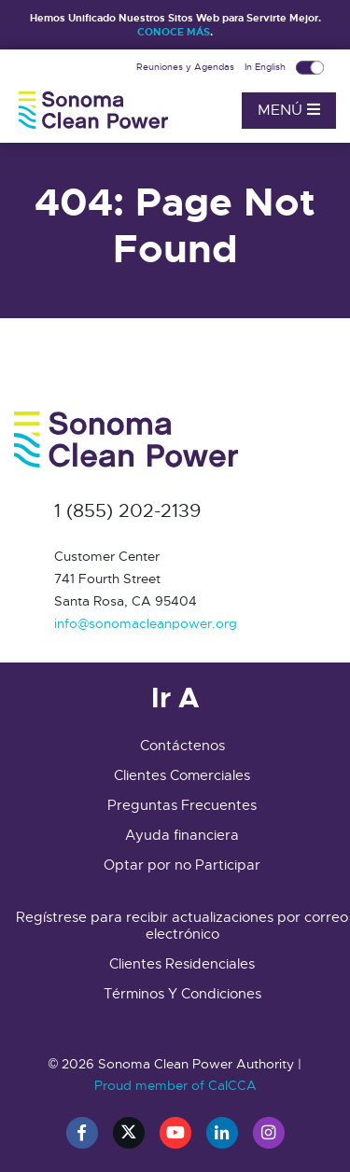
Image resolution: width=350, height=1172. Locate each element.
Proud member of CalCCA (175, 1085)
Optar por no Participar (182, 865)
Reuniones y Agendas (186, 67)
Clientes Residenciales (182, 964)
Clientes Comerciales (182, 775)
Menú (289, 110)
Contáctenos (182, 745)
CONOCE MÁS (173, 31)
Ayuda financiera (182, 835)
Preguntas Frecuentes (182, 805)
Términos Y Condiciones (182, 993)
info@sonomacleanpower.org (145, 623)
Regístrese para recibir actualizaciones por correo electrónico (182, 925)
